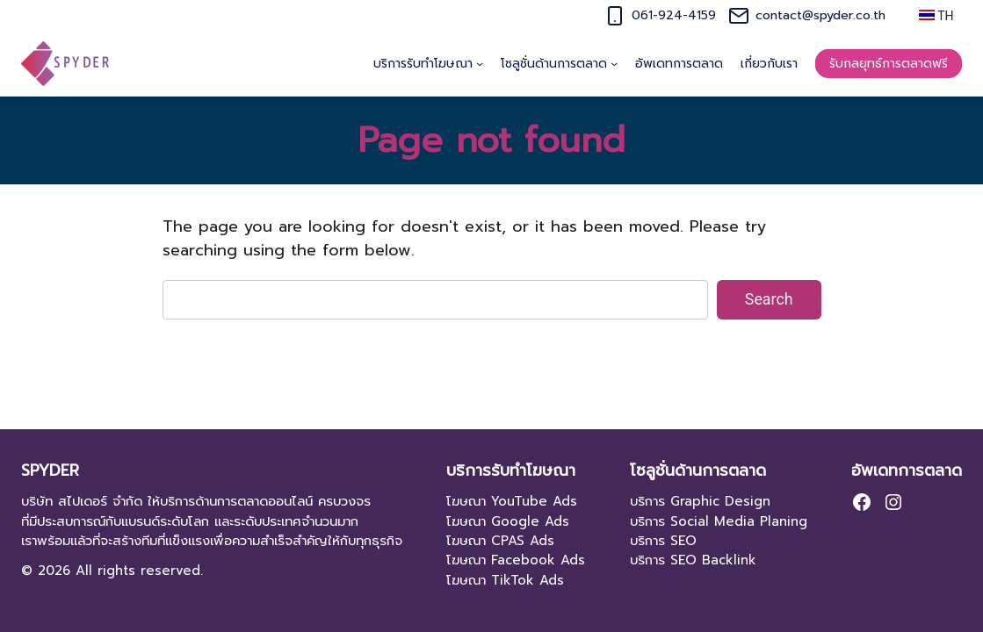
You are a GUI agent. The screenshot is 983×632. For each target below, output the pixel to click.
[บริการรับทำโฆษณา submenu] (479, 63)
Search (769, 299)
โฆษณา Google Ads (507, 521)
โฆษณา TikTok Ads (505, 580)
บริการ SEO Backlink (693, 560)
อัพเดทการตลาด (906, 471)
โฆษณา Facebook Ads (515, 560)
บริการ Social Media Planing (718, 521)
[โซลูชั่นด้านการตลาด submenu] (614, 63)
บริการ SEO (663, 540)
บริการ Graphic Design (700, 501)
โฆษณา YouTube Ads (511, 501)
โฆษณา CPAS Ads (500, 540)
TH (936, 16)
